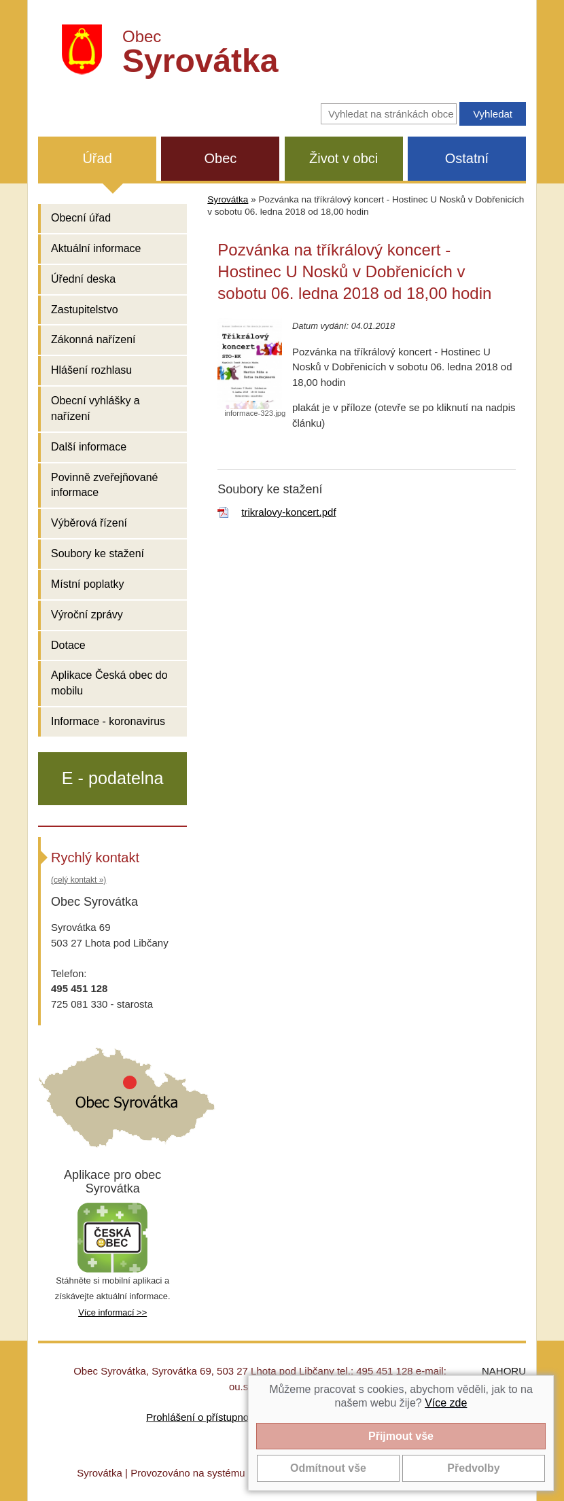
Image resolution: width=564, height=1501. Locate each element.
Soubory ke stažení (97, 553)
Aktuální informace (96, 248)
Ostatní (467, 158)
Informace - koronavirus (108, 721)
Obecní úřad (81, 218)
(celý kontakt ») (78, 880)
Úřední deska (83, 279)
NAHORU (504, 1371)
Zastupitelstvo (84, 309)
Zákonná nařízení (93, 339)
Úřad (96, 158)
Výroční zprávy (87, 614)
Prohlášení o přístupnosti (202, 1417)
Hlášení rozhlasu (91, 370)
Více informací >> (112, 1312)
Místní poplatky (87, 584)
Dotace (68, 645)
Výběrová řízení (89, 523)
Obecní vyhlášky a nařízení (95, 408)
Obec (220, 158)
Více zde (446, 1403)
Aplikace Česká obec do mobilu (109, 682)
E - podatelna (113, 778)
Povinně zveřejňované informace (104, 485)
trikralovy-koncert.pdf (288, 512)
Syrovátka (227, 199)
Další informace (88, 447)
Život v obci (343, 158)
